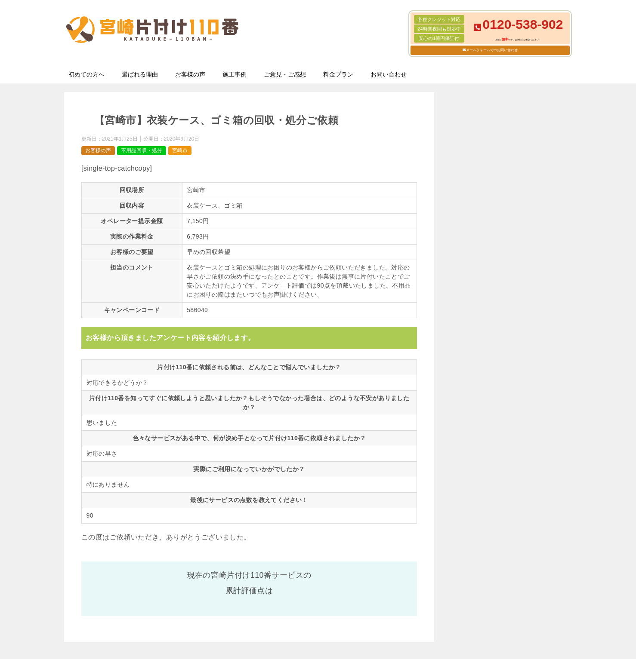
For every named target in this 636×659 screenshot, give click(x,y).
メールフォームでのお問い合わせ (492, 50)
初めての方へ (86, 74)
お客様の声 (190, 74)
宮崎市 (180, 150)
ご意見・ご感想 (285, 74)
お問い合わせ (388, 74)
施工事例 (234, 74)
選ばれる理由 (140, 74)
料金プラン (338, 74)
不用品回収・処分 (141, 150)
